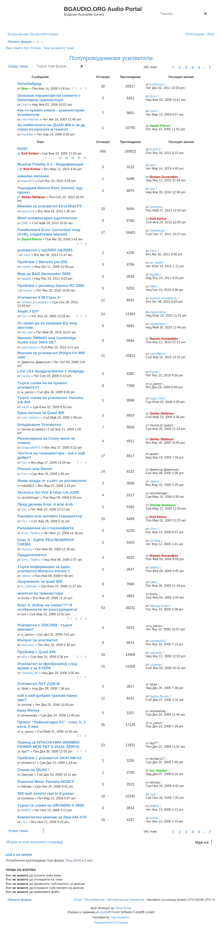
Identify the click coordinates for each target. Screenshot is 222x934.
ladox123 (27, 211)
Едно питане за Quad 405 (40, 413)
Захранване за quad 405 (39, 581)
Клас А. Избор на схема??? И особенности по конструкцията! (47, 607)
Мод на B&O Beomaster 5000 (44, 274)
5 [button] (199, 67)
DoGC (22, 148)
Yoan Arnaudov (120, 917)
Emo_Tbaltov (30, 533)
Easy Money (28, 710)
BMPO (26, 810)
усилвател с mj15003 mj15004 (45, 250)
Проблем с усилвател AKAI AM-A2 (49, 758)
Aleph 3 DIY (27, 311)
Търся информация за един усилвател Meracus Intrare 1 (43, 569)
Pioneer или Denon (34, 469)
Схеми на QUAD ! (33, 770)
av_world (156, 262)
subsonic (156, 652)
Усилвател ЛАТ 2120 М (38, 684)
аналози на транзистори (40, 593)
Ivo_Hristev (158, 770)
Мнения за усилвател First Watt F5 (49, 206)
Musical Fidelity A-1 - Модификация (50, 164)
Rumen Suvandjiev (164, 177)
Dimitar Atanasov (163, 505)
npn (152, 165)
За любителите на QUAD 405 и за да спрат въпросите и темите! (51, 127)
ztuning (26, 549)
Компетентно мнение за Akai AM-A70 (51, 817)
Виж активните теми (59, 48)
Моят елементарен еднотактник (47, 218)
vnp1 (26, 255)
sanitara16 (157, 641)
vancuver (27, 645)
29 (72, 157)
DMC (25, 223)
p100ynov (157, 84)
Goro (24, 104)
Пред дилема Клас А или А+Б (45, 504)
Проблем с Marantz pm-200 (42, 262)
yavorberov (29, 347)
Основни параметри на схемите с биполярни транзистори (48, 97)
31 (85, 157)
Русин (154, 372)
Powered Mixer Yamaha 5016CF (45, 781)
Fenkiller (27, 134)
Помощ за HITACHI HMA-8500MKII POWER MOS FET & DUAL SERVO (48, 744)
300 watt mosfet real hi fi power (45, 793)
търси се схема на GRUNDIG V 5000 (50, 805)
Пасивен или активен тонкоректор (49, 516)
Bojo (24, 88)
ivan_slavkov (30, 417)
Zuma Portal (123, 908)
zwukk (25, 376)
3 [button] (186, 67)
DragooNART (30, 447)
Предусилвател (32, 555)
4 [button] (193, 67)
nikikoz (155, 481)
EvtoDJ (155, 149)
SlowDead (157, 230)
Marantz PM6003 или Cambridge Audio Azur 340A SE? (46, 340)
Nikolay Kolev (159, 606)
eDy (24, 656)
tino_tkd (27, 332)
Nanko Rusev (159, 696)
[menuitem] (44, 34)
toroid (154, 818)
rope (153, 794)
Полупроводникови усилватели (111, 58)
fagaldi (26, 278)
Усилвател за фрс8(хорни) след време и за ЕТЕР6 (47, 666)
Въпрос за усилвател (37, 640)
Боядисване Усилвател (39, 424)
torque (27, 290)
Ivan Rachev (30, 119)
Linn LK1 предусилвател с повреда (50, 371)
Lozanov (156, 664)
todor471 (27, 181)
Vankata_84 (29, 673)
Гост (24, 316)
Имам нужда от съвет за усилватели (51, 480)
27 (60, 157)
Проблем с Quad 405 (36, 652)
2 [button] (180, 67)
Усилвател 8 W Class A (38, 297)
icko (24, 509)
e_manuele (29, 586)
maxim (26, 266)
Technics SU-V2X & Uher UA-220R (48, 492)
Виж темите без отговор (23, 48)
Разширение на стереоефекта (45, 528)
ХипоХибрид (29, 83)
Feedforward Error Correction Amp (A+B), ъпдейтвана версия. (48, 232)
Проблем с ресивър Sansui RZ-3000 (50, 285)
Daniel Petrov (160, 125)
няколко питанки (33, 176)
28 (66, 157)
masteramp (158, 312)
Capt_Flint (157, 398)
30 (78, 157)
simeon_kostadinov (35, 302)
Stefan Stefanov (33, 197)
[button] (163, 67)
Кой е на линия (19, 855)
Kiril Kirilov (29, 153)
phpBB (104, 912)
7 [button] (210, 67)
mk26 (25, 407)
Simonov (156, 207)
